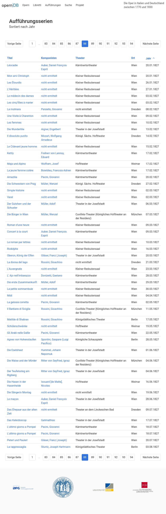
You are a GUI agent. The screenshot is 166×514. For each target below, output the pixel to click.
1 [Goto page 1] (32, 43)
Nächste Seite (151, 43)
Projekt (80, 5)
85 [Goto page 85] (61, 43)
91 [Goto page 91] (108, 43)
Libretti (37, 5)
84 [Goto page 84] (53, 43)
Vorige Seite (14, 43)
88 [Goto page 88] (84, 43)
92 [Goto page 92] (116, 43)
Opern (25, 5)
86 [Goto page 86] (69, 43)
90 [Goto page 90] (100, 43)
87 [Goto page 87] (77, 43)
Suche (68, 5)
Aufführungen (53, 5)
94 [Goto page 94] (131, 43)
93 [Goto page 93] (123, 43)
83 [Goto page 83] (46, 43)
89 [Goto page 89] (92, 43)
